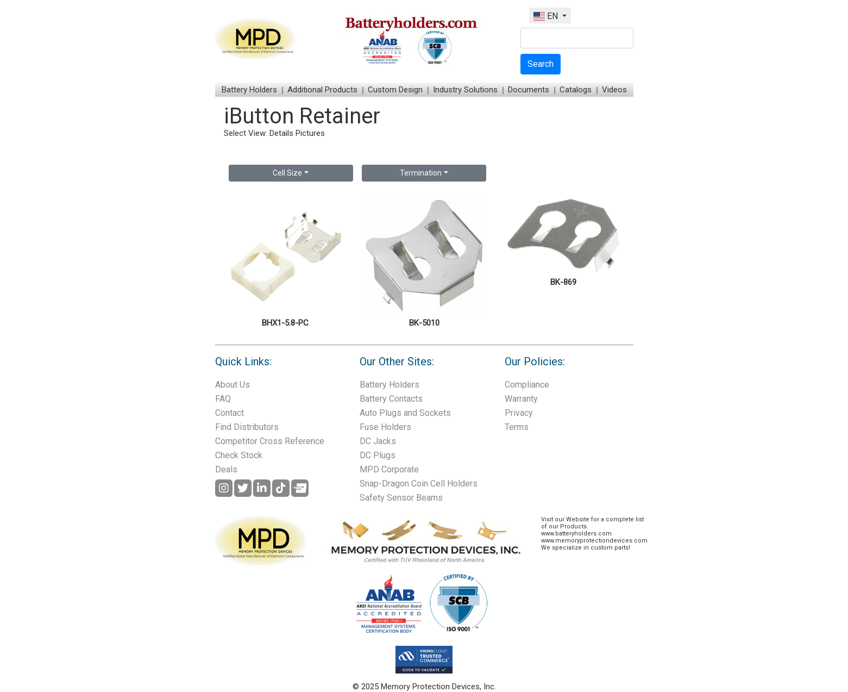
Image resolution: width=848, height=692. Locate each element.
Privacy (519, 413)
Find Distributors (247, 427)
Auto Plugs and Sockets (405, 413)
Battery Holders (249, 90)
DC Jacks (378, 441)
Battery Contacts (391, 399)
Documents (528, 90)
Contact (229, 413)
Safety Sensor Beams (401, 497)
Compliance (527, 384)
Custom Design (395, 90)
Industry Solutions (465, 90)
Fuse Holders (385, 427)
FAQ (223, 399)
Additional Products (322, 90)
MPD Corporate (389, 469)
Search (540, 64)
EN (546, 16)
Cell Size (287, 173)
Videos (614, 90)
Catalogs (576, 90)
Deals (226, 469)
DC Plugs (377, 455)
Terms (517, 427)
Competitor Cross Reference (269, 441)
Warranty (521, 399)
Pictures (310, 133)
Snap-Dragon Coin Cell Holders (419, 483)
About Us (232, 384)
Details (281, 133)
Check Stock (238, 455)
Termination (421, 173)
